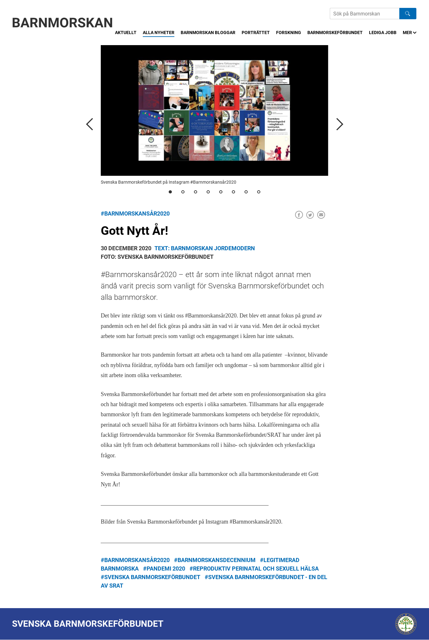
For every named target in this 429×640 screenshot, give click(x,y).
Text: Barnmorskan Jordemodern (204, 248)
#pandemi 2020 (164, 568)
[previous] (90, 124)
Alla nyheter (158, 32)
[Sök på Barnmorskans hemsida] (364, 13)
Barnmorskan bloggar (208, 32)
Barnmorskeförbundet (335, 32)
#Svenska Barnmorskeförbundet (150, 577)
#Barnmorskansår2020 (135, 213)
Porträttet (256, 32)
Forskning (288, 32)
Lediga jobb (382, 32)
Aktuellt (125, 32)
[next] (339, 124)
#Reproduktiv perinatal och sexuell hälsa (254, 568)
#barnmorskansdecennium (215, 560)
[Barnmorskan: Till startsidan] (62, 22)
